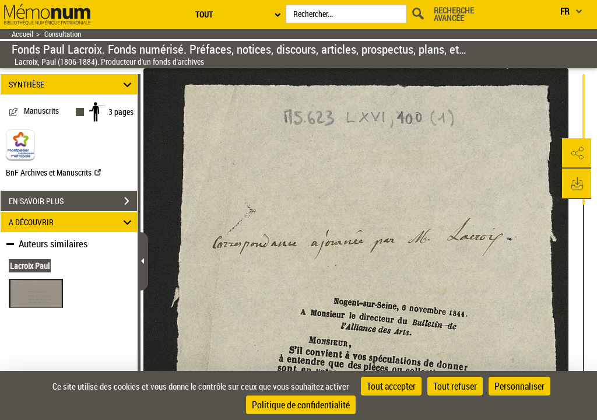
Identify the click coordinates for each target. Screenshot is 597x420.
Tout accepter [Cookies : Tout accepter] (391, 386)
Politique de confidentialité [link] (301, 404)
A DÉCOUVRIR (72, 222)
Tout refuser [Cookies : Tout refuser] (455, 386)
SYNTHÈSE (72, 84)
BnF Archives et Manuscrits (53, 172)
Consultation (62, 34)
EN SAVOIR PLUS (73, 201)
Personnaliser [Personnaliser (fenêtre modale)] (519, 386)
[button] (576, 153)
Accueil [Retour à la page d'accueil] (22, 34)
